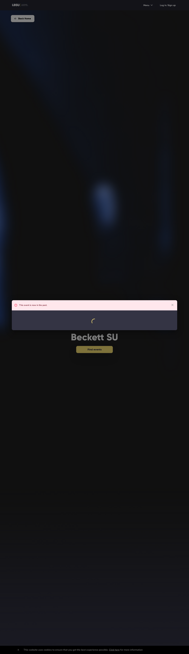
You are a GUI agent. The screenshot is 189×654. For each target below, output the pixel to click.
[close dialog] (172, 304)
